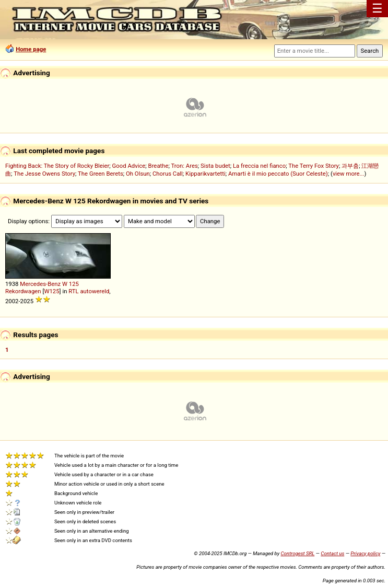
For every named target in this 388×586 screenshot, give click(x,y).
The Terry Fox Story (313, 165)
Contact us (332, 553)
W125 (51, 291)
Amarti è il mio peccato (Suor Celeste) (278, 173)
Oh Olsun (138, 173)
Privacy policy (365, 553)
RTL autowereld (88, 291)
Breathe (158, 165)
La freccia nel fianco (259, 165)
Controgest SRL (297, 553)
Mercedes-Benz (40, 284)
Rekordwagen (23, 291)
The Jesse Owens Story (44, 173)
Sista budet (215, 165)
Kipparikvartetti (205, 173)
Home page (31, 49)
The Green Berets (100, 173)
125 (74, 284)
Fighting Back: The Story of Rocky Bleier (57, 165)
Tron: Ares (184, 165)
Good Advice (129, 165)
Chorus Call (167, 173)
